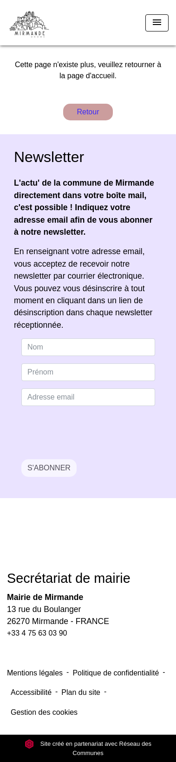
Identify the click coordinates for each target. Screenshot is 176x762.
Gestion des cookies (44, 712)
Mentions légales (35, 673)
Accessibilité (31, 692)
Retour (88, 112)
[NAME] (88, 347)
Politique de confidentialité (115, 673)
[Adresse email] (88, 397)
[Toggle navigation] (157, 22)
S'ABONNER (49, 468)
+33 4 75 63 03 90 (37, 633)
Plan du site (80, 692)
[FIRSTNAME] (88, 372)
